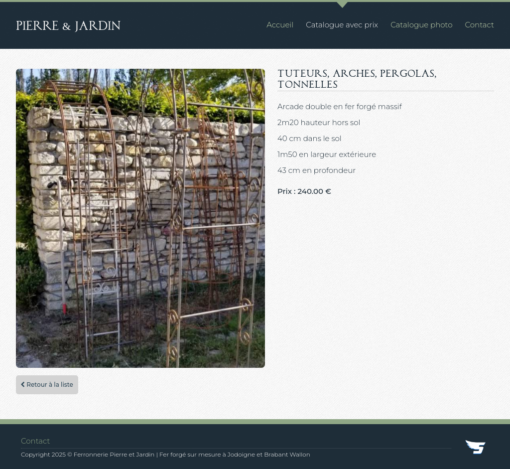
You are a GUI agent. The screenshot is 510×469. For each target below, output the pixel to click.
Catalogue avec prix (342, 24)
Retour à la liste (47, 384)
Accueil (279, 24)
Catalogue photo (421, 24)
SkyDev (476, 448)
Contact (479, 24)
